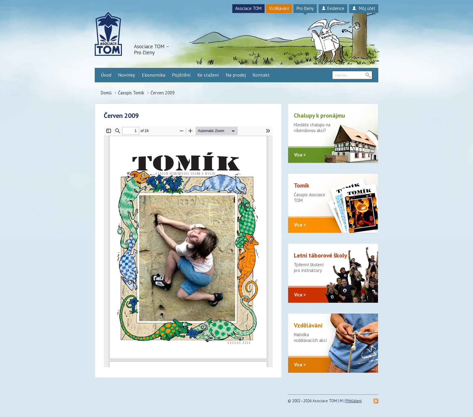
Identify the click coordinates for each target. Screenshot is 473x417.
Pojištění (181, 75)
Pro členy (305, 8)
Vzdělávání (279, 8)
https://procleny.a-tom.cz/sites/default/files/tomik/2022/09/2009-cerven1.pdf (188, 246)
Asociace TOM (248, 8)
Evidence (333, 8)
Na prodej (236, 75)
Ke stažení (208, 75)
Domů (106, 93)
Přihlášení (353, 400)
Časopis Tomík (131, 93)
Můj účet (363, 8)
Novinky (126, 75)
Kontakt (261, 75)
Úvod (106, 75)
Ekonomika (153, 75)
